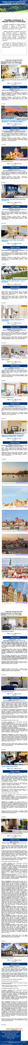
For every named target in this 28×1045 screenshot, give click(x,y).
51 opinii (25, 849)
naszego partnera (5, 100)
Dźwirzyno (24, 228)
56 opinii (14, 334)
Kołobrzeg (24, 66)
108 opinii (20, 973)
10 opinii (20, 706)
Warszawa (24, 757)
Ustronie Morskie (22, 269)
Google (3, 1032)
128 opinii (19, 132)
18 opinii (18, 372)
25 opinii (20, 410)
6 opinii (12, 253)
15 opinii (17, 450)
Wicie (25, 825)
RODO (13, 1037)
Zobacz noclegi (15, 87)
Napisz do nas (16, 1042)
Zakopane (24, 950)
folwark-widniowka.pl (23, 0)
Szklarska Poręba (22, 622)
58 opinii (12, 91)
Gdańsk (25, 682)
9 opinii (14, 212)
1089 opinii (20, 172)
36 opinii (20, 645)
